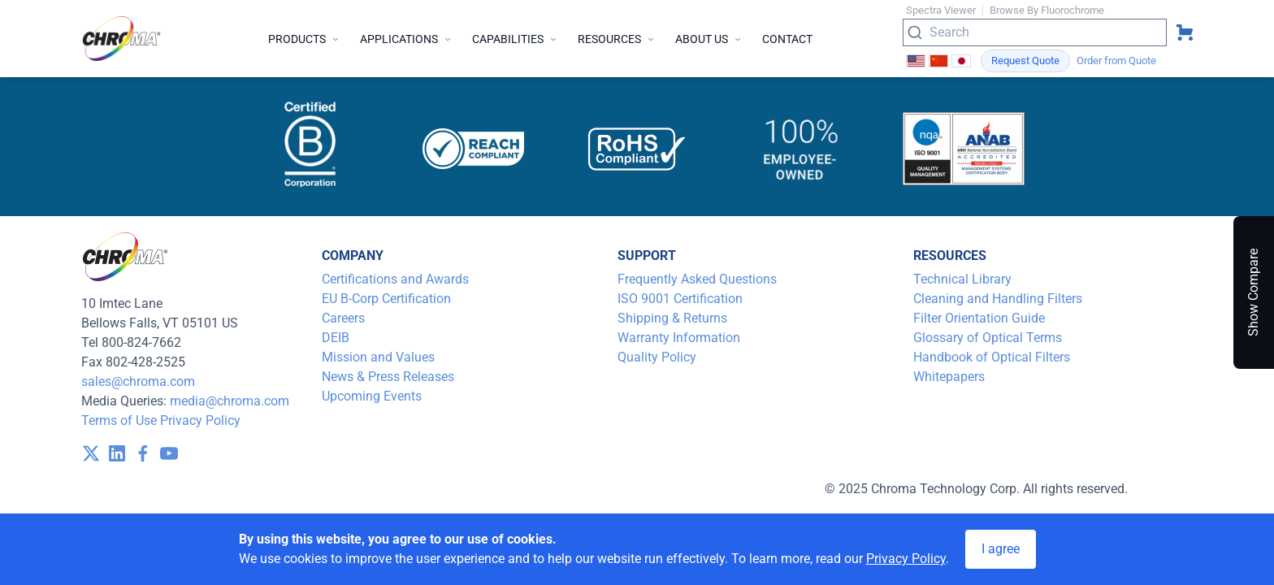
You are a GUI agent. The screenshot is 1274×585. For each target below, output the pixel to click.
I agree (1001, 549)
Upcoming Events (372, 396)
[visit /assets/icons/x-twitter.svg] (91, 453)
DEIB (335, 337)
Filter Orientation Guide (979, 318)
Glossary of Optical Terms (987, 337)
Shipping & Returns (672, 318)
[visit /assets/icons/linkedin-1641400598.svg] (117, 453)
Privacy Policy (200, 420)
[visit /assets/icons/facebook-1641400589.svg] (143, 453)
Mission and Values (378, 357)
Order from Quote (1116, 60)
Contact (787, 39)
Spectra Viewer (941, 10)
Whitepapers (949, 376)
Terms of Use (119, 420)
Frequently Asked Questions (697, 279)
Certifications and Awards (395, 279)
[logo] (121, 38)
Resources (617, 39)
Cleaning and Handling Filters (997, 298)
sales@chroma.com (138, 381)
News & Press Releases (388, 376)
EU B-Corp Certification (386, 298)
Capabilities (515, 39)
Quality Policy (657, 357)
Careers (343, 318)
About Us (709, 39)
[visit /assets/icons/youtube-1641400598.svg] (169, 453)
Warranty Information (679, 337)
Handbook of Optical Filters (991, 357)
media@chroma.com (229, 401)
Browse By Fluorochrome (1047, 10)
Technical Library (962, 279)
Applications (406, 39)
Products (304, 39)
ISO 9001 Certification (680, 298)
